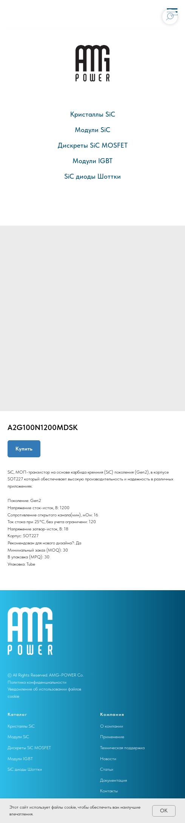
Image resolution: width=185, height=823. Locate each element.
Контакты (109, 790)
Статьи (106, 769)
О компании (111, 726)
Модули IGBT (92, 161)
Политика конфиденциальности (37, 682)
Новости (108, 758)
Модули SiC (92, 130)
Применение (112, 736)
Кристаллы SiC (92, 114)
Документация (113, 780)
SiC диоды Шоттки (92, 176)
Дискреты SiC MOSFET (93, 145)
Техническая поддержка (122, 747)
